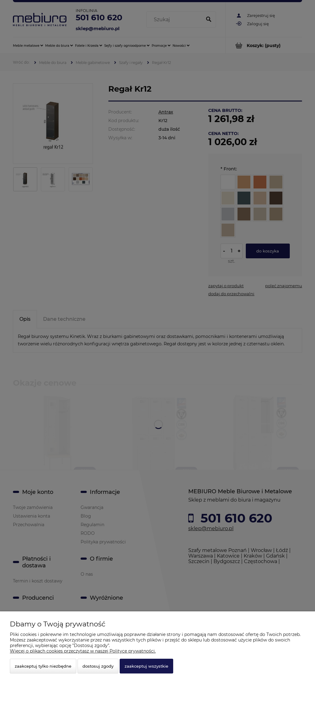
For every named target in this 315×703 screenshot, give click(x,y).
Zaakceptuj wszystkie (146, 666)
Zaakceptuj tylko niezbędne (43, 666)
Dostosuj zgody (98, 666)
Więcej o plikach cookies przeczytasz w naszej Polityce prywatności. (83, 651)
